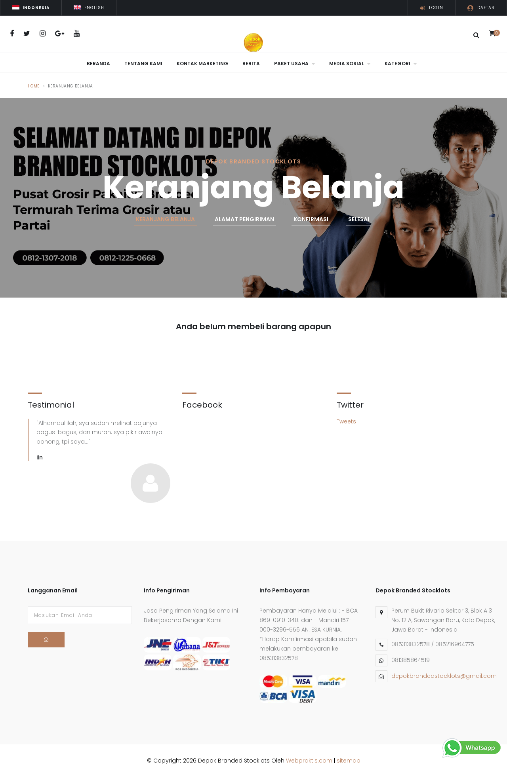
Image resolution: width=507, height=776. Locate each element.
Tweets (346, 420)
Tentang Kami (143, 63)
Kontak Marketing (202, 63)
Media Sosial (349, 63)
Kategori (401, 63)
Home (34, 84)
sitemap (348, 759)
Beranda (98, 63)
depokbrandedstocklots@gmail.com (444, 675)
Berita (251, 63)
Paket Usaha (294, 63)
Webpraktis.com (309, 759)
